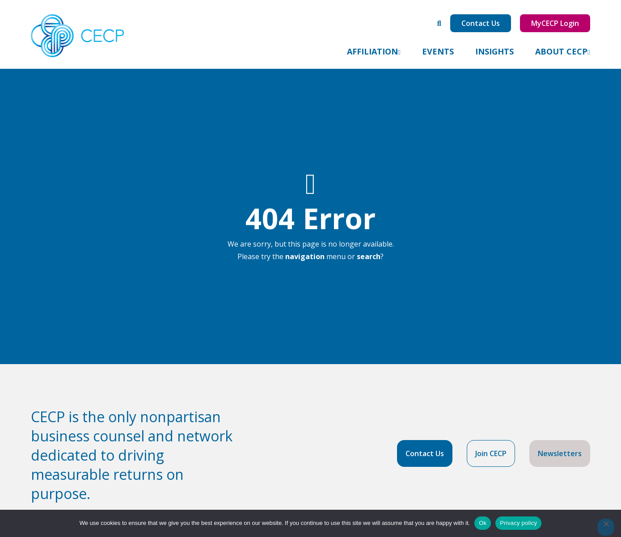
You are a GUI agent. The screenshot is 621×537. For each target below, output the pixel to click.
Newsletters (560, 453)
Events (438, 51)
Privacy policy (518, 523)
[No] (605, 527)
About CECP (561, 51)
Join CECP (491, 453)
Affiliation (372, 51)
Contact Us (480, 23)
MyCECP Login (555, 23)
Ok (482, 523)
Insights (494, 51)
